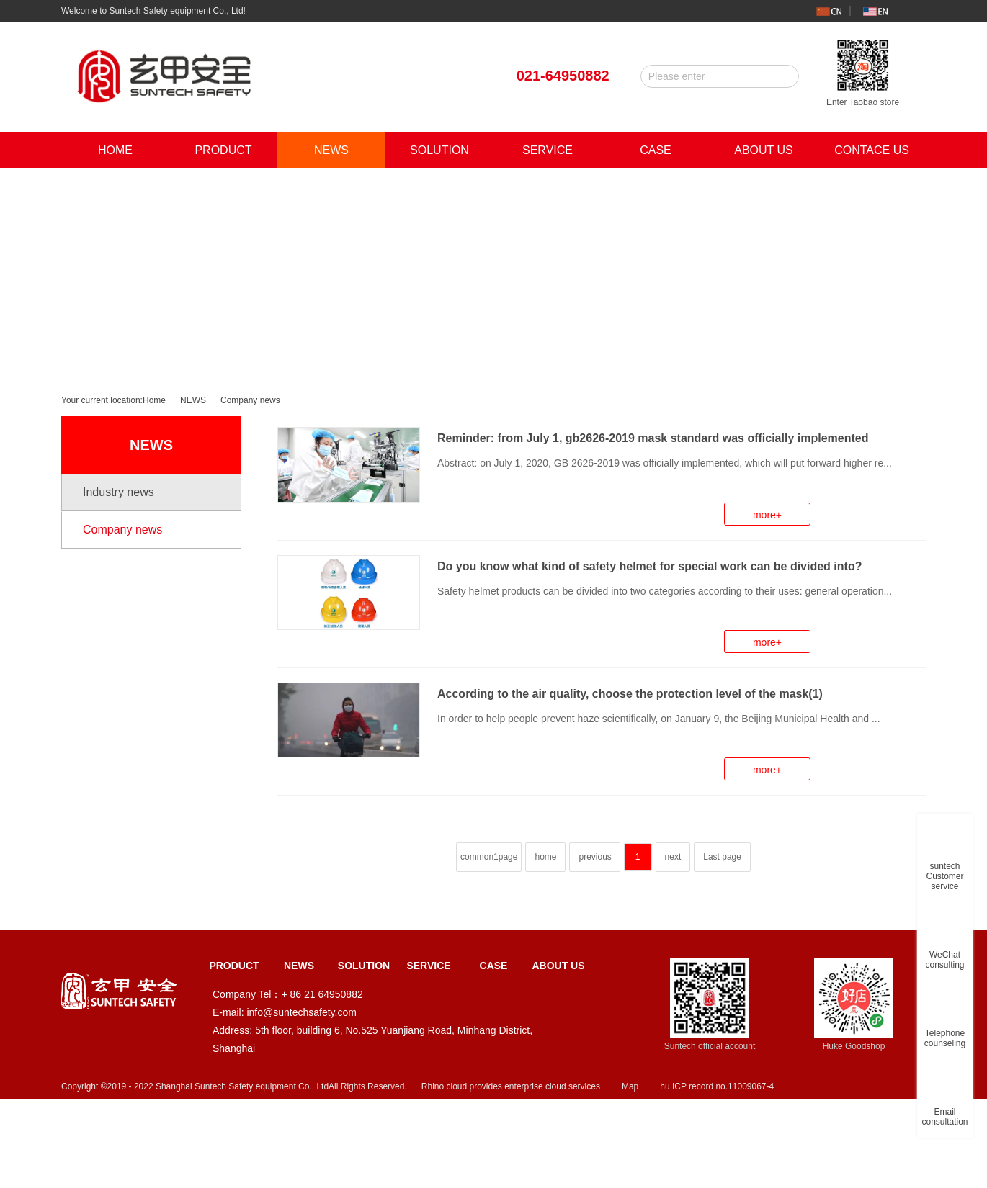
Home (154, 400)
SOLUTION (439, 150)
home (545, 857)
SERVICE (547, 150)
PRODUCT (223, 150)
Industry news (118, 492)
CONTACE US (871, 150)
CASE (655, 150)
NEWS (331, 150)
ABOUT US (763, 150)
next (673, 857)
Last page (722, 857)
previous (595, 857)
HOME (115, 150)
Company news (250, 400)
